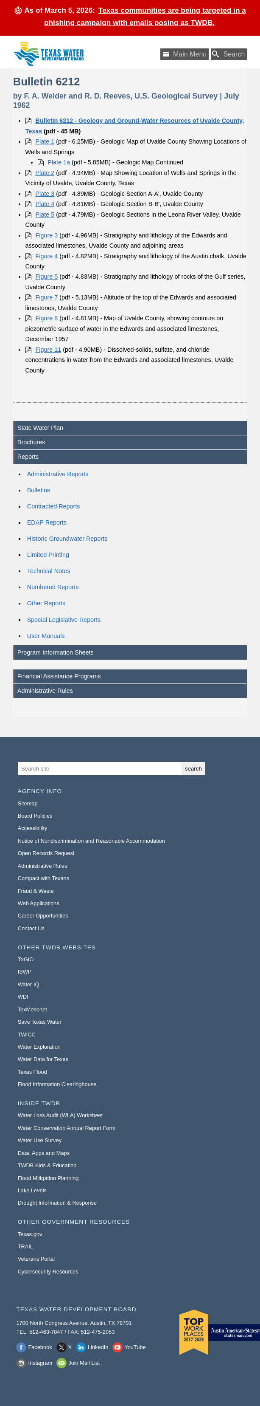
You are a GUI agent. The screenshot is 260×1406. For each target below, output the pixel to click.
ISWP (25, 971)
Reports (28, 456)
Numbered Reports (53, 587)
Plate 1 (44, 141)
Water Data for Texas (43, 1059)
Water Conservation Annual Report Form (67, 1128)
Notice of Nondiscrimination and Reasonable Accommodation (91, 841)
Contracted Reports (53, 506)
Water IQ (28, 984)
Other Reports (46, 603)
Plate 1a (59, 162)
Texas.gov (30, 1234)
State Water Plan (40, 427)
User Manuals (46, 635)
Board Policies (35, 816)
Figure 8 (46, 318)
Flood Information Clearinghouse (57, 1084)
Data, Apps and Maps (44, 1153)
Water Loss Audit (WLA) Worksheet (60, 1115)
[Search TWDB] (229, 54)
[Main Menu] (184, 54)
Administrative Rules (45, 690)
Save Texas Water (40, 1022)
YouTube (134, 1347)
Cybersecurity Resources (48, 1271)
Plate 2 (44, 172)
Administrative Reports (58, 474)
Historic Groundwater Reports (67, 538)
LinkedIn (98, 1347)
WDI (23, 997)
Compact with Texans (43, 878)
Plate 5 (44, 214)
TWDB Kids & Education (47, 1165)
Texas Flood (32, 1072)
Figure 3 (46, 235)
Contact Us (31, 928)
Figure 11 (48, 349)
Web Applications (38, 903)
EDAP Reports (47, 522)
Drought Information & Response (57, 1203)
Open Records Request (46, 853)
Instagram (40, 1363)
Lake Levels (32, 1190)
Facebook (40, 1347)
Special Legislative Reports (64, 619)
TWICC (27, 1034)
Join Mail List (84, 1363)
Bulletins (38, 490)
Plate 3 (44, 193)
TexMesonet (32, 1009)
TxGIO (26, 959)
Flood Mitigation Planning (48, 1178)
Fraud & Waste (36, 891)
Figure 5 (46, 276)
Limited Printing (48, 554)
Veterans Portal (36, 1259)
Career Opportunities (43, 915)
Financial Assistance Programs (59, 676)
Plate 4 (44, 203)
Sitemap (28, 803)
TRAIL (25, 1246)
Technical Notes (48, 570)
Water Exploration (39, 1047)
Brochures (31, 442)
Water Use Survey (40, 1140)
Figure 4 (46, 256)
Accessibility (33, 828)
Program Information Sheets (55, 652)
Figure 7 (46, 297)
